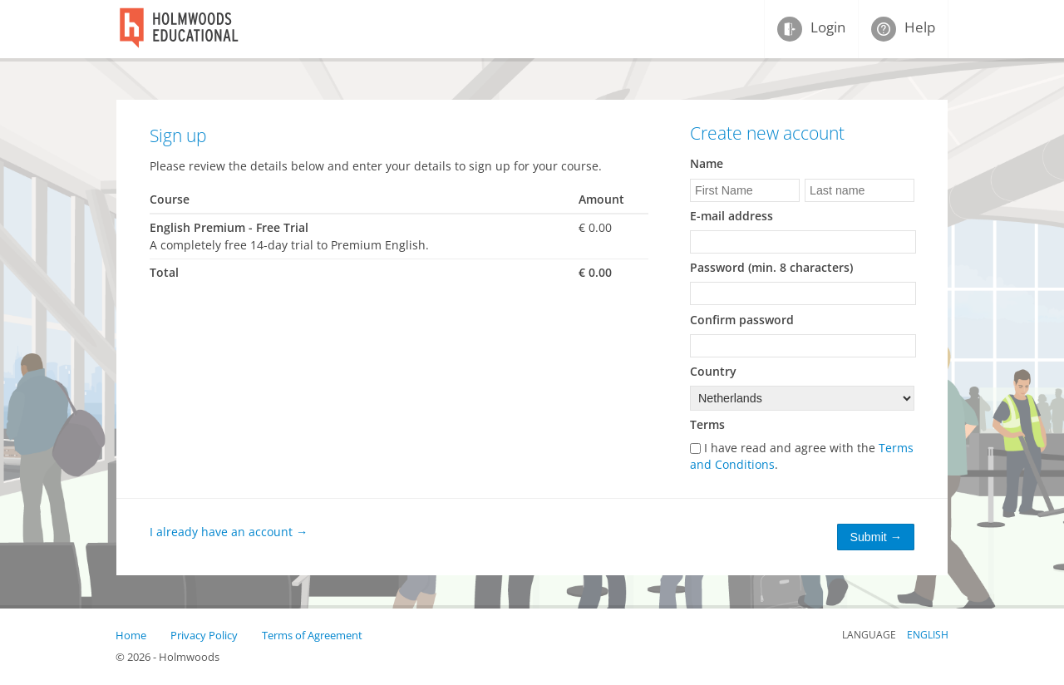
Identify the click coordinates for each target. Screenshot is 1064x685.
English (927, 634)
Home (131, 635)
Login (814, 27)
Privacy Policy (204, 635)
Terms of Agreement (312, 635)
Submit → (876, 537)
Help (906, 27)
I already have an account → (229, 532)
